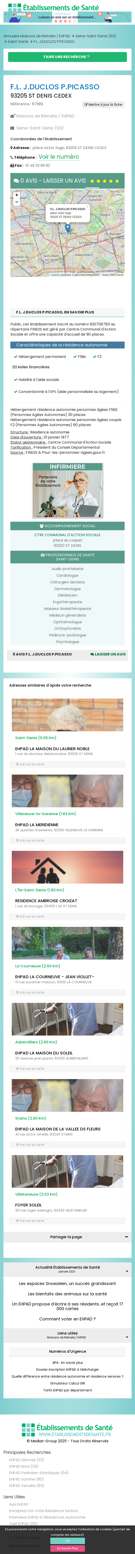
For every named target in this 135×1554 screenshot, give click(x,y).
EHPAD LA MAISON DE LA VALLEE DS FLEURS (58, 1129)
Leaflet (55, 275)
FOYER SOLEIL (28, 1205)
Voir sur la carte (30, 764)
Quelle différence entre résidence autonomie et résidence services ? (67, 1376)
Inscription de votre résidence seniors (43, 1510)
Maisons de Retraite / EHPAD (45, 116)
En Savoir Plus (67, 1548)
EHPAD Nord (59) (23, 1466)
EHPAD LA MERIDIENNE (36, 825)
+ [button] (16, 195)
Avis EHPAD (18, 1504)
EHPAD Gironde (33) (26, 1460)
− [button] (16, 202)
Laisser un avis (108, 654)
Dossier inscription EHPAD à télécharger (67, 1369)
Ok (68, 1541)
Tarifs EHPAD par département (67, 1390)
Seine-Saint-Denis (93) (95, 36)
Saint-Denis (18, 41)
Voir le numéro (59, 157)
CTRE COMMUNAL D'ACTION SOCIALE (67, 535)
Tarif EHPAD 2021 (23, 1523)
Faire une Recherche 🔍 (67, 56)
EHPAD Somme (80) (26, 1479)
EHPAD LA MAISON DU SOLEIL (44, 1053)
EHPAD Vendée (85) (26, 1485)
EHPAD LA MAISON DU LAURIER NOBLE (52, 749)
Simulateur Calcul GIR (67, 1383)
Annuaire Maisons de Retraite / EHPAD (36, 36)
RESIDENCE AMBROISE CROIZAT (46, 901)
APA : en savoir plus (67, 1362)
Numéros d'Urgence (67, 1351)
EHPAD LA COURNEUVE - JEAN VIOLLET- (54, 977)
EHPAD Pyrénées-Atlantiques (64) (38, 1472)
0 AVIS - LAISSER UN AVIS (67, 180)
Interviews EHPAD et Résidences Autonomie (47, 1517)
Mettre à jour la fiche (103, 104)
